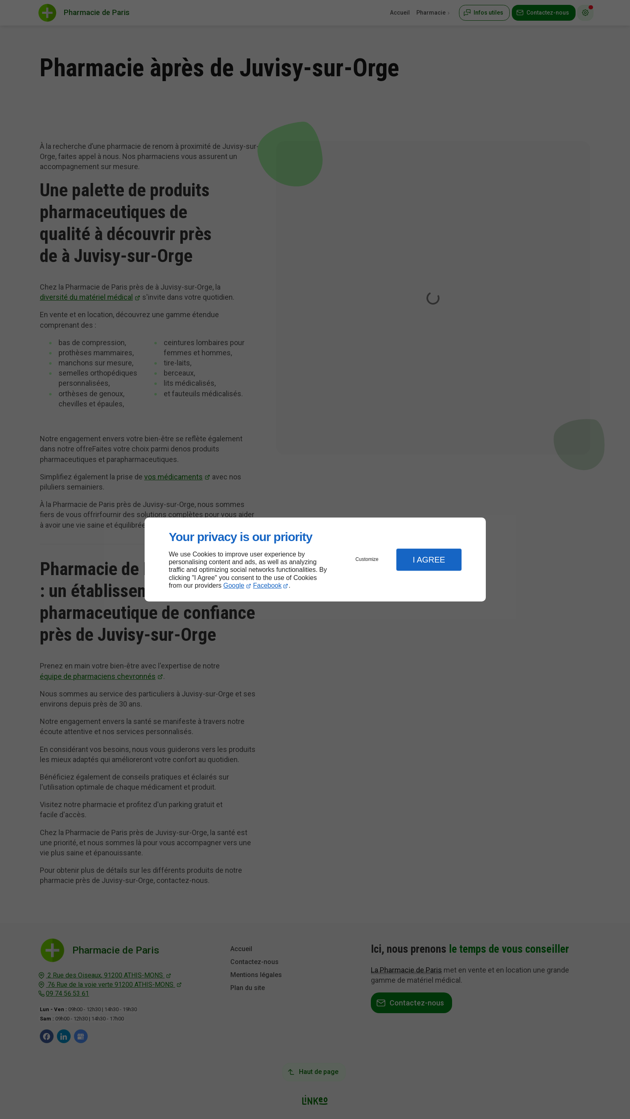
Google (234, 585)
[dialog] (315, 559)
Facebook (267, 585)
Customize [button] (367, 559)
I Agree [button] (429, 559)
